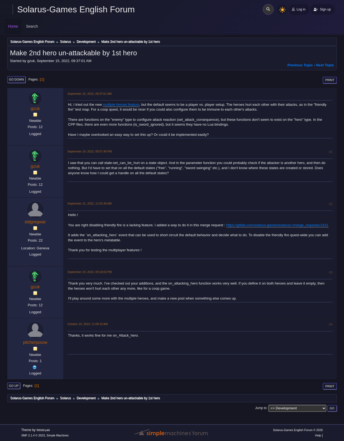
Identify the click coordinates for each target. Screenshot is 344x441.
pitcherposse (35, 342)
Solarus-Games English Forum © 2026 (298, 430)
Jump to (261, 408)
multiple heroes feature (121, 105)
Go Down (16, 79)
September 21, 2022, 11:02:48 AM (89, 203)
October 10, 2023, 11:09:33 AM (87, 324)
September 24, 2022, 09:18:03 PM (89, 272)
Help (318, 435)
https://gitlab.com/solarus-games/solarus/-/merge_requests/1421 (277, 225)
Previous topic (300, 65)
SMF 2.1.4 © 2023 (33, 435)
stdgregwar (35, 222)
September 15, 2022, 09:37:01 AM (89, 93)
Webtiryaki (43, 430)
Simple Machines (57, 435)
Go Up (14, 385)
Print (329, 80)
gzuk (35, 108)
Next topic (325, 65)
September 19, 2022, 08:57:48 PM (89, 151)
